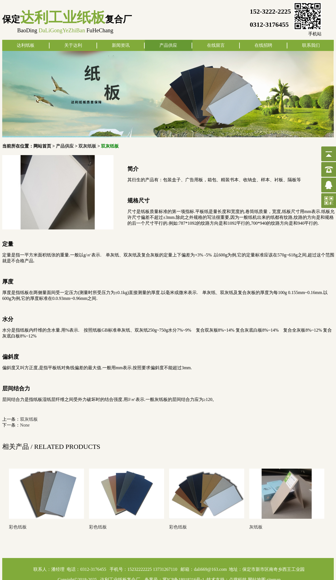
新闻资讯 (121, 45)
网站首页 (42, 146)
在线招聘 (263, 45)
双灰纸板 (87, 146)
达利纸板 (25, 45)
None (25, 425)
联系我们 (311, 45)
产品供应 (168, 45)
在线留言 (216, 45)
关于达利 (73, 45)
